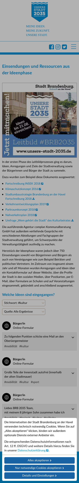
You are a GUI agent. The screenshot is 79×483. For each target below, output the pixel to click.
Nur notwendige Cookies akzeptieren (38, 468)
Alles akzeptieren (38, 460)
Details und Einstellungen (38, 475)
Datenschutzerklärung (31, 450)
